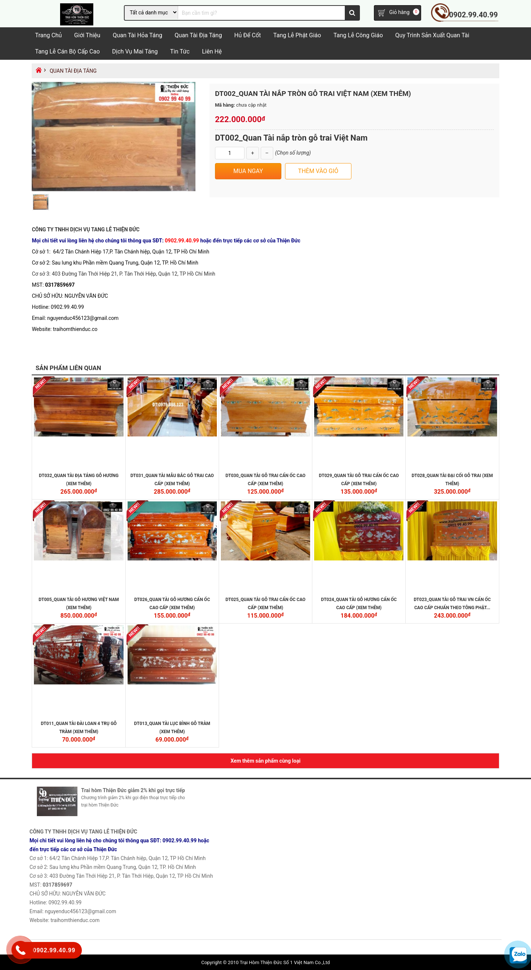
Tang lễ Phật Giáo (297, 35)
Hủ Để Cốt (247, 35)
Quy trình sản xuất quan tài (432, 35)
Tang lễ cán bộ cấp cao (67, 51)
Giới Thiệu (87, 35)
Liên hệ (212, 51)
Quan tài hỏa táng (137, 35)
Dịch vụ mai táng (135, 51)
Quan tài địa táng (198, 35)
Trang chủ (48, 35)
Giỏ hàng (399, 12)
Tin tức (180, 51)
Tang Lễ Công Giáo (358, 35)
